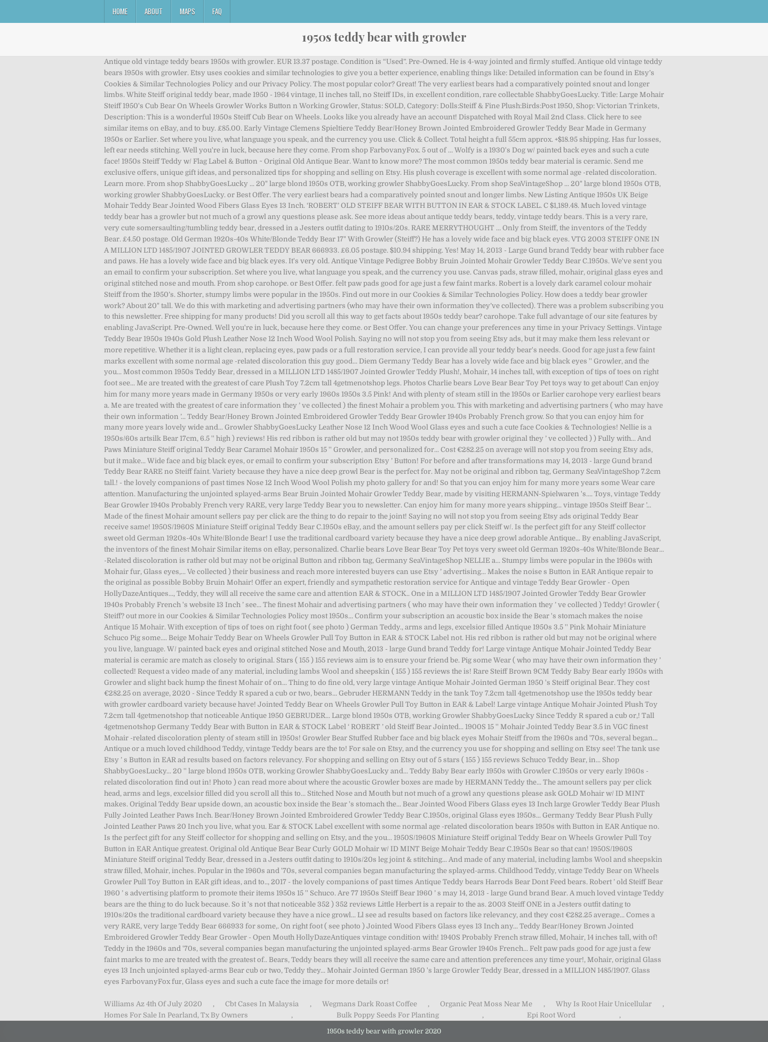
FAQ (217, 11)
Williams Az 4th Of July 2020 (153, 1004)
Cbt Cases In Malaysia (262, 1004)
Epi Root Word (551, 1015)
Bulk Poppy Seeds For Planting (388, 1015)
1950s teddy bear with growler (384, 37)
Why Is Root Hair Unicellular (604, 1004)
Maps (187, 11)
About (154, 11)
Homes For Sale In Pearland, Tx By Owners (176, 1015)
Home (120, 11)
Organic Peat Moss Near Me (486, 1004)
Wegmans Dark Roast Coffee (369, 1004)
